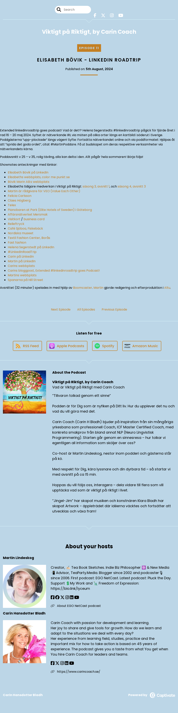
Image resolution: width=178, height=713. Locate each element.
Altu (167, 287)
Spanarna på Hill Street (25, 280)
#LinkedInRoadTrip (22, 252)
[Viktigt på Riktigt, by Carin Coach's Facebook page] (95, 15)
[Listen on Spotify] (104, 346)
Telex (12, 205)
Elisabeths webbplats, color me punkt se (39, 177)
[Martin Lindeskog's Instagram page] (67, 597)
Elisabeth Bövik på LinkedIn (28, 172)
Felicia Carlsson (19, 196)
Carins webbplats (21, 266)
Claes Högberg (19, 200)
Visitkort (14, 219)
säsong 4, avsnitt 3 (132, 186)
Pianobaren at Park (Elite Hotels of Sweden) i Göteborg (50, 210)
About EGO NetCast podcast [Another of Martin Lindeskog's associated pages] (76, 606)
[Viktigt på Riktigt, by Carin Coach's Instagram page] (112, 15)
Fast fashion (17, 242)
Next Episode (61, 309)
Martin (98, 287)
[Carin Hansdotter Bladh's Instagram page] (62, 663)
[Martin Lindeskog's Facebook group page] (57, 597)
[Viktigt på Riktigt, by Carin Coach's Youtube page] (120, 15)
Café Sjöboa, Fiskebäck (25, 228)
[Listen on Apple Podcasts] (67, 346)
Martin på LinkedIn (22, 261)
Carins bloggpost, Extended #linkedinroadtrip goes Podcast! (54, 270)
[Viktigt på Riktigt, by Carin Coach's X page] (103, 15)
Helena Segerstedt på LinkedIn (31, 247)
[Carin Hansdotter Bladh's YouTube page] (71, 663)
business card (34, 219)
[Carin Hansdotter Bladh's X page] (57, 663)
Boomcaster (82, 287)
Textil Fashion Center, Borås (29, 238)
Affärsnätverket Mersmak (28, 214)
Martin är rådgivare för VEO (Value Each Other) (44, 191)
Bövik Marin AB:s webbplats (28, 182)
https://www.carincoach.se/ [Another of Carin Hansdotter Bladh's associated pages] (75, 671)
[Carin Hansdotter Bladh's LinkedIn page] (66, 663)
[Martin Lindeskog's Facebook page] (52, 597)
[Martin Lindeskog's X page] (62, 597)
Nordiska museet (20, 233)
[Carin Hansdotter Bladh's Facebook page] (52, 663)
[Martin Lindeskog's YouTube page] (76, 597)
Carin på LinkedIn (21, 256)
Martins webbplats (22, 275)
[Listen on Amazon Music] (141, 346)
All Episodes (86, 309)
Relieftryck (16, 224)
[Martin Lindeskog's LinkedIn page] (71, 597)
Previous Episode (114, 309)
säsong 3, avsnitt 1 (96, 186)
